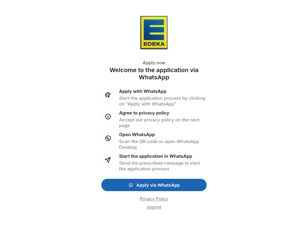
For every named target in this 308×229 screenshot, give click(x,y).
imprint (154, 206)
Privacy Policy (154, 198)
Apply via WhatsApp (154, 185)
